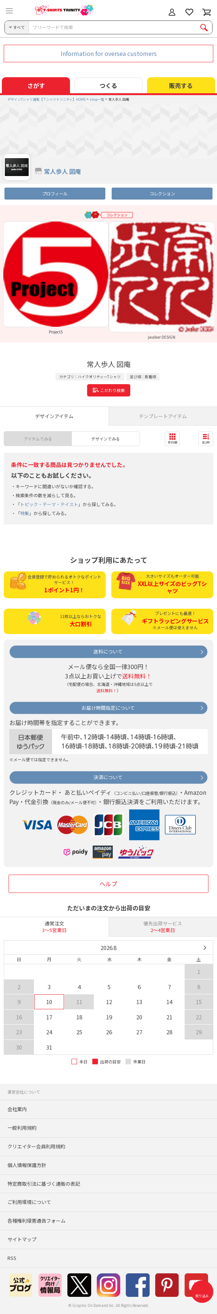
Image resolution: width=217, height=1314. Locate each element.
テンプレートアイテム (163, 416)
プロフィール (54, 193)
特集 (24, 513)
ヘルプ (108, 883)
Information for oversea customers (109, 53)
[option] (56, 278)
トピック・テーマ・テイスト (49, 504)
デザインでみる (105, 439)
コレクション (162, 193)
